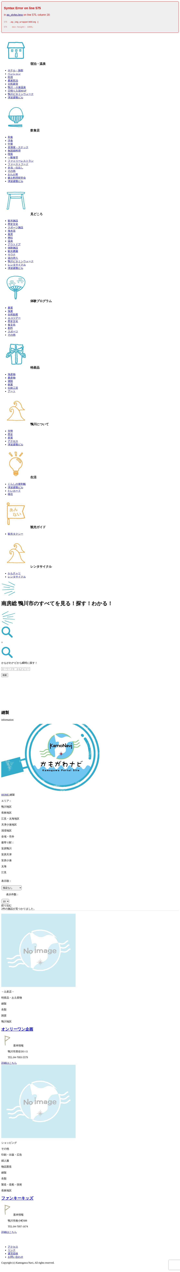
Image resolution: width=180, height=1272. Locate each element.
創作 (10, 329)
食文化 (11, 325)
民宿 (10, 78)
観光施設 (13, 221)
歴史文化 (13, 225)
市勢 (10, 432)
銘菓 (10, 385)
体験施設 (13, 248)
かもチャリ (14, 574)
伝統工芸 (13, 389)
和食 (10, 138)
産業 (10, 438)
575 (5, 22)
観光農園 (13, 252)
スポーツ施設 (15, 228)
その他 (11, 172)
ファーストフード (18, 165)
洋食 (10, 141)
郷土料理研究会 (17, 178)
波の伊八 (13, 259)
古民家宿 (13, 85)
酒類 (10, 382)
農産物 (11, 378)
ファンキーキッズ (17, 1199)
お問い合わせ (15, 1258)
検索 (5, 676)
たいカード (14, 491)
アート (11, 392)
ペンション (14, 74)
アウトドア (14, 245)
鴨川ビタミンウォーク (21, 95)
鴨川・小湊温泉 (17, 88)
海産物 (11, 375)
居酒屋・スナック (18, 148)
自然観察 (13, 315)
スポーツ (13, 332)
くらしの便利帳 (17, 485)
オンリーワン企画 (17, 1030)
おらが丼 (13, 175)
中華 (10, 145)
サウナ (11, 255)
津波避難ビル (15, 98)
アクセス (13, 442)
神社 (10, 238)
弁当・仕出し (15, 168)
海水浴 (11, 231)
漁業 (10, 312)
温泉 (10, 242)
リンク (11, 1251)
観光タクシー (15, 534)
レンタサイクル (17, 265)
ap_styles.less (15, 14)
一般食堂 (13, 158)
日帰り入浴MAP (17, 91)
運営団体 (13, 1254)
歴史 (10, 435)
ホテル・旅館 (15, 71)
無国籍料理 (14, 151)
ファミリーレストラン (21, 161)
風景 (10, 235)
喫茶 (10, 155)
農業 (10, 308)
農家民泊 (13, 81)
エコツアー (14, 319)
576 (5, 28)
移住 (10, 495)
